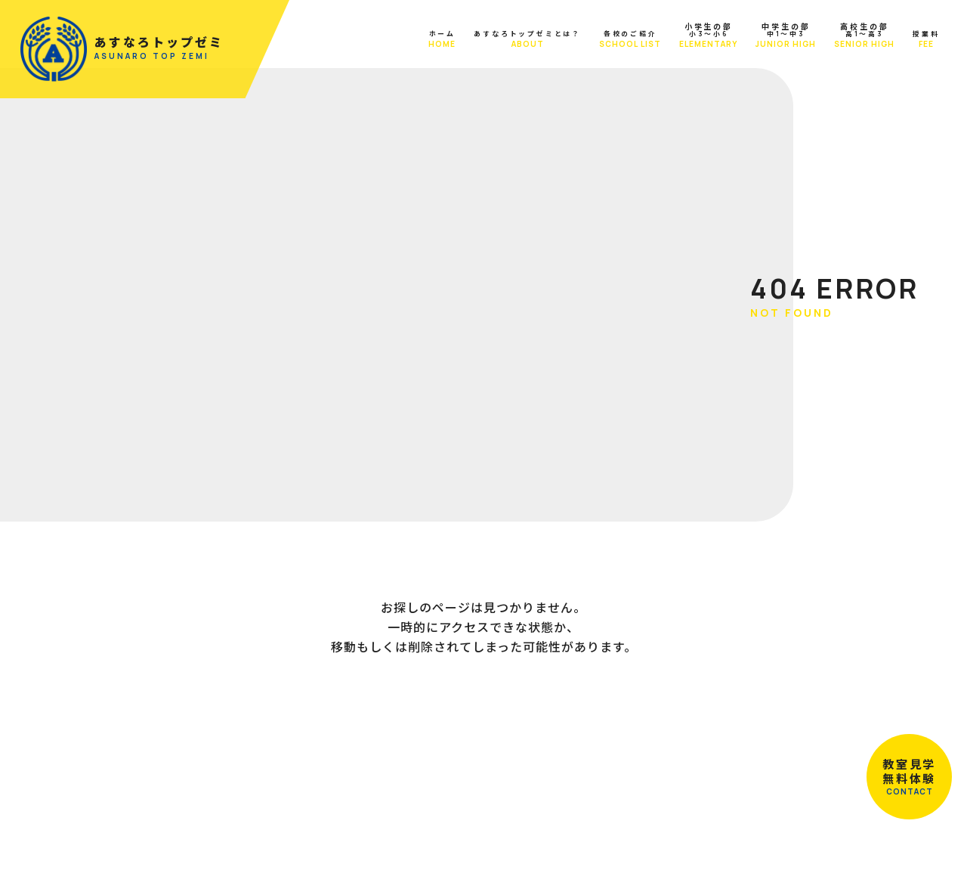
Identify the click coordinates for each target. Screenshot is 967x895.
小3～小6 (692, 36)
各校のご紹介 (604, 41)
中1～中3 (770, 36)
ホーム (354, 41)
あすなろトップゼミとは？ (470, 41)
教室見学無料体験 (906, 774)
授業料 (919, 41)
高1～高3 (850, 36)
